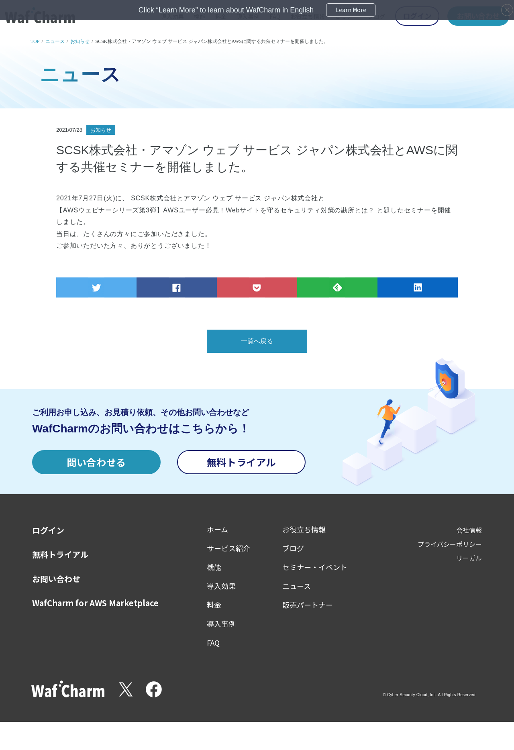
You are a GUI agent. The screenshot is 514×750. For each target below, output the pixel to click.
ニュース (55, 41)
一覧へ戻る (257, 341)
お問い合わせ (56, 579)
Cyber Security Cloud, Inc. (412, 695)
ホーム (217, 529)
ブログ (293, 548)
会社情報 (469, 530)
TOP (35, 41)
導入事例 (221, 623)
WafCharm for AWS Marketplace (95, 603)
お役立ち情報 (304, 529)
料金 (214, 604)
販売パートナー (307, 604)
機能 (214, 567)
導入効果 (221, 586)
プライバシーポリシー (450, 544)
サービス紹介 (228, 548)
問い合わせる (96, 462)
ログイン (48, 530)
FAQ (213, 642)
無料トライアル (241, 462)
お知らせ (80, 41)
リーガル (469, 557)
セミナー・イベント (314, 567)
